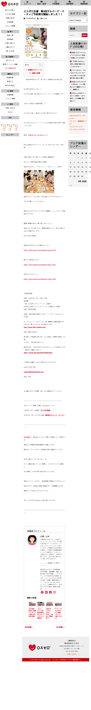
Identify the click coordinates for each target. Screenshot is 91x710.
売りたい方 (10, 60)
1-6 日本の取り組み (49, 604)
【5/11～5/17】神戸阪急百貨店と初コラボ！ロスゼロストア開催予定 (41, 613)
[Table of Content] (40, 65)
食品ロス (10, 81)
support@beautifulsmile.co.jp (34, 372)
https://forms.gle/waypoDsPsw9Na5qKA (38, 353)
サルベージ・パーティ (36, 135)
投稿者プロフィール (35, 70)
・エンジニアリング (75, 127)
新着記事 (10, 77)
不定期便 (55, 3)
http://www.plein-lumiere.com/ (35, 327)
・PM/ (70, 116)
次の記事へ (60, 627)
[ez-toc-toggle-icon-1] (39, 65)
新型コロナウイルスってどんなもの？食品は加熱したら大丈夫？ (78, 55)
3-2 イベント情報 (40, 604)
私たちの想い (10, 10)
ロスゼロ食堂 (45, 410)
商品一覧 (10, 35)
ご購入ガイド (10, 47)
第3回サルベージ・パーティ (54, 415)
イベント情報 (10, 98)
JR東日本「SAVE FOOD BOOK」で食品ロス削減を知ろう (49, 613)
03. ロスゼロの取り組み (32, 604)
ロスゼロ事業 (10, 14)
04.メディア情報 (58, 604)
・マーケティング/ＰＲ (76, 129)
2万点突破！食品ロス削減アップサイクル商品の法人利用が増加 (32, 612)
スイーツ (27, 3)
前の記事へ (29, 627)
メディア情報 (10, 26)
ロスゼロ (27, 437)
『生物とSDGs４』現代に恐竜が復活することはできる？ (77, 64)
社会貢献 (10, 22)
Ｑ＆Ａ (10, 112)
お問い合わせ (10, 108)
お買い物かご (10, 43)
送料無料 (10, 39)
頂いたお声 (10, 51)
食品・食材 (41, 3)
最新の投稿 (36, 73)
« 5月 (70, 185)
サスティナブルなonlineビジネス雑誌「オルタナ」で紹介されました (58, 613)
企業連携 (10, 94)
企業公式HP (10, 18)
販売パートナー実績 (10, 64)
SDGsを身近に (10, 85)
